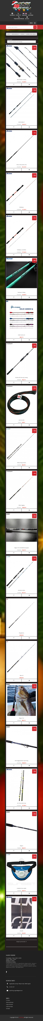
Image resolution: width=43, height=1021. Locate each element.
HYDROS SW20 (21, 590)
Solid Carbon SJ (21, 335)
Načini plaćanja (9, 1002)
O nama (8, 1000)
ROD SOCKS (21, 420)
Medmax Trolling (21, 292)
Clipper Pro (21, 718)
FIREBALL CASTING (21, 249)
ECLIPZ (21, 930)
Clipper (21, 845)
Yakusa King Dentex (21, 462)
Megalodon (21, 633)
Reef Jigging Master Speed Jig (21, 760)
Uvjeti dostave (9, 1004)
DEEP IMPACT (21, 122)
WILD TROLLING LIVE (22, 164)
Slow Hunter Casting (21, 79)
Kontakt (8, 1008)
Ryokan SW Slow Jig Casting (21, 377)
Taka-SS (21, 675)
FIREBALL (21, 207)
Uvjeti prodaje (9, 1006)
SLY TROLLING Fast (21, 803)
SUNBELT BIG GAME (21, 888)
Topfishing (21, 1017)
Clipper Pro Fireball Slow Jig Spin (21, 547)
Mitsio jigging (21, 505)
